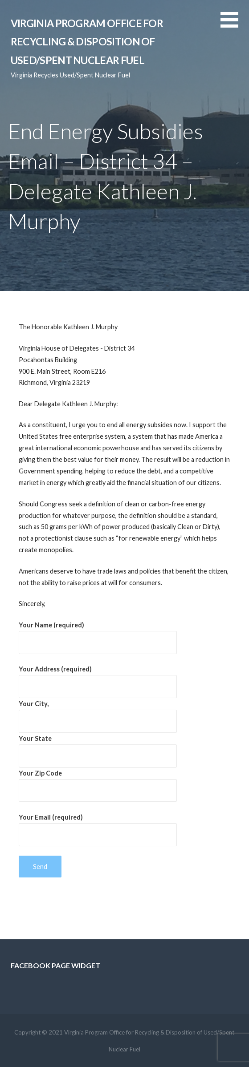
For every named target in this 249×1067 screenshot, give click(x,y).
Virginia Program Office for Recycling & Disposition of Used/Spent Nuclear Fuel (87, 41)
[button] (234, 25)
